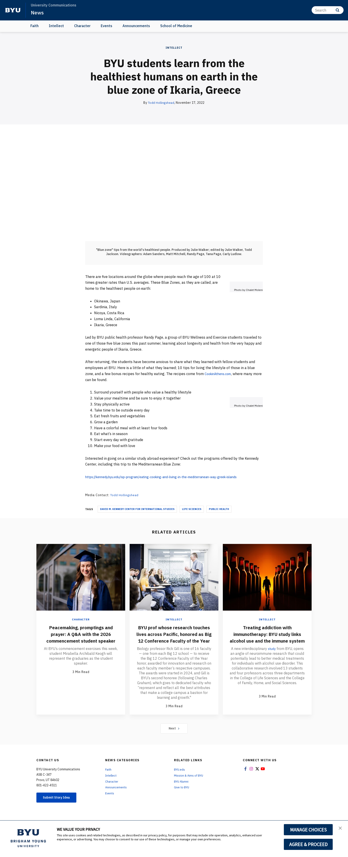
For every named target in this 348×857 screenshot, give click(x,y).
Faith (34, 26)
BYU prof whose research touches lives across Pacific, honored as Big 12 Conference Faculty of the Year (174, 636)
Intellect (56, 26)
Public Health (219, 508)
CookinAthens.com (220, 373)
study (271, 655)
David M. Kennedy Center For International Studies (137, 508)
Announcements (136, 26)
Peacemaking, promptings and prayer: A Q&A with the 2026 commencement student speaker (81, 636)
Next (174, 735)
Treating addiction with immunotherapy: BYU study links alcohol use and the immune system (267, 636)
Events (106, 26)
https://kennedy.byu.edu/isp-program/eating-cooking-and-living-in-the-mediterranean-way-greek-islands (171, 476)
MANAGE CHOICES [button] (308, 830)
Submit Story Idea (59, 804)
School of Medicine (176, 26)
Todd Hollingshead (161, 103)
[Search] (328, 10)
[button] (340, 828)
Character (82, 26)
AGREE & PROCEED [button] (308, 844)
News (37, 12)
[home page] (13, 10)
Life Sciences (191, 508)
